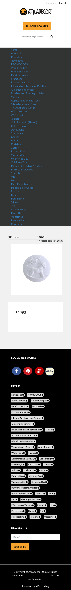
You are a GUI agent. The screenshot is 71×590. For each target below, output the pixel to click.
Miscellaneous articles (23, 104)
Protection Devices (22, 169)
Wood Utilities (19, 67)
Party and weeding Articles (26, 165)
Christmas (17, 144)
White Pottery (19, 111)
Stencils (15, 173)
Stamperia (16, 78)
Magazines (17, 216)
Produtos (16, 56)
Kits (13, 194)
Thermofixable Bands (23, 107)
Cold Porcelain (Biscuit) (24, 122)
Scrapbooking (18, 209)
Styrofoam (17, 133)
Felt (13, 180)
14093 (21, 312)
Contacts (16, 223)
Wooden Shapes (20, 71)
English (62, 3)
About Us (16, 53)
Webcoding (42, 586)
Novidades (17, 60)
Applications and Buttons (25, 100)
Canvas (15, 136)
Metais (15, 96)
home (14, 49)
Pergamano (17, 198)
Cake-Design (18, 125)
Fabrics (15, 191)
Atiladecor (34, 571)
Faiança (15, 118)
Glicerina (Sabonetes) (23, 89)
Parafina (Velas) (19, 75)
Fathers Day (18, 151)
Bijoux (14, 202)
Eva (13, 205)
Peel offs (16, 213)
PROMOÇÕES (19, 64)
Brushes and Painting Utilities (28, 93)
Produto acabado (20, 82)
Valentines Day (19, 158)
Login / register (37, 26)
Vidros (14, 140)
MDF (13, 176)
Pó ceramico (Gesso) (22, 187)
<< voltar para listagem (50, 240)
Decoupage (17, 129)
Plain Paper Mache (21, 184)
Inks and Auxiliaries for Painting (29, 86)
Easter (14, 147)
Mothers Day (18, 154)
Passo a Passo (19, 220)
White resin (17, 115)
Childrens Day (19, 162)
